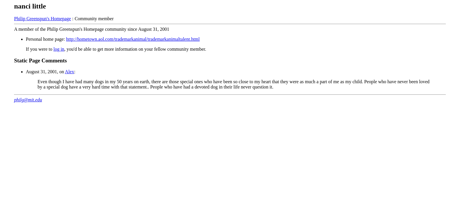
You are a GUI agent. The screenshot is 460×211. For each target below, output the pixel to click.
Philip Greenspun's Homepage (42, 18)
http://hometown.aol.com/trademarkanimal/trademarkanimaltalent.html (132, 39)
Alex (69, 71)
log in (58, 49)
